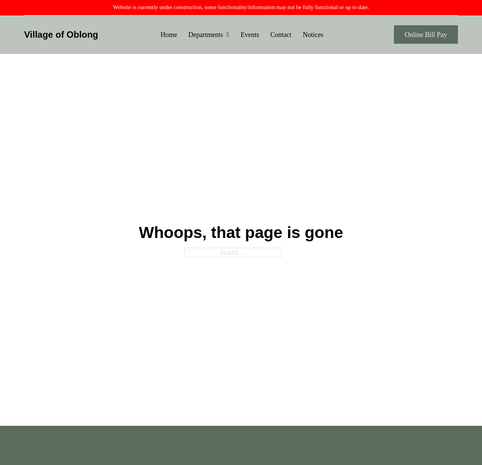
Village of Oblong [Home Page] (61, 34)
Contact (280, 34)
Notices (313, 34)
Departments (205, 34)
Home (168, 34)
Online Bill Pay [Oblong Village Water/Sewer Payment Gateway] (426, 34)
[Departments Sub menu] (228, 34)
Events (250, 34)
